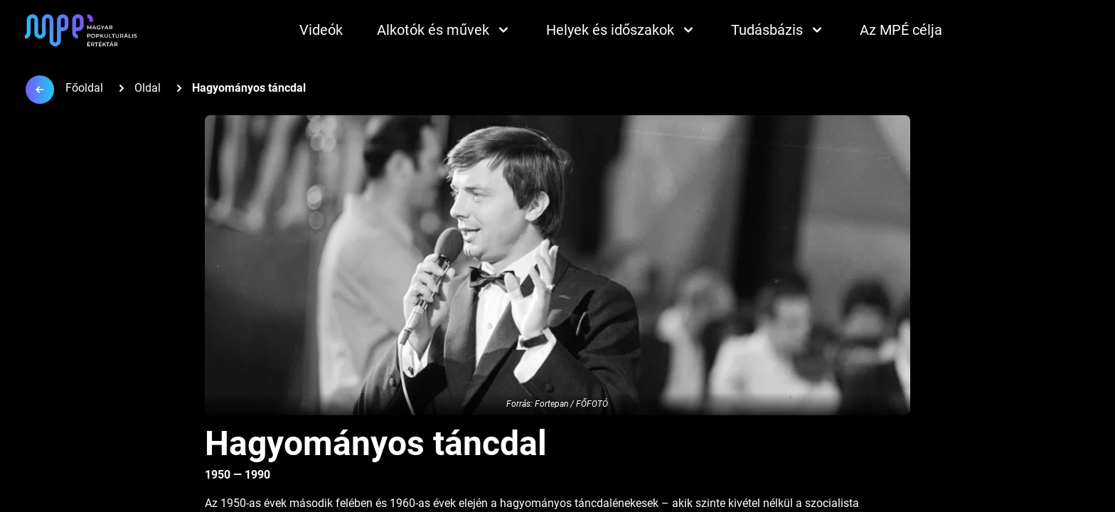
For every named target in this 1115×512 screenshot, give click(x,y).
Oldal (147, 88)
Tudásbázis (778, 29)
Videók (321, 29)
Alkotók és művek (444, 29)
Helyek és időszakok (621, 29)
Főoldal (84, 88)
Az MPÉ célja (901, 29)
